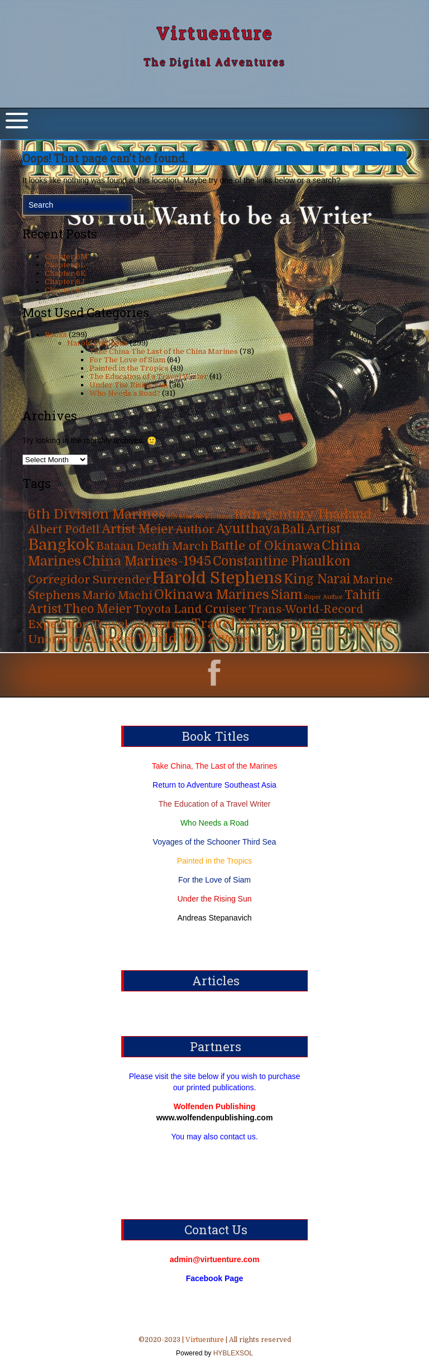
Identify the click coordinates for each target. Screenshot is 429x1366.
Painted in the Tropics (129, 368)
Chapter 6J (65, 281)
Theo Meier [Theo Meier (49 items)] (98, 609)
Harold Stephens (97, 343)
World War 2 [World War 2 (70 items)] (176, 638)
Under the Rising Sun (214, 898)
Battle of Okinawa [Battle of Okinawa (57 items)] (265, 546)
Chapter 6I (64, 290)
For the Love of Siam (214, 879)
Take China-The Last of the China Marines (163, 351)
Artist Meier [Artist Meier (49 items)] (138, 529)
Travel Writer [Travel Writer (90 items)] (237, 623)
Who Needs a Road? (124, 393)
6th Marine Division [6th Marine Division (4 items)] (199, 516)
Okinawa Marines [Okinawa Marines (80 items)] (211, 594)
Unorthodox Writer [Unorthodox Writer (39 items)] (82, 639)
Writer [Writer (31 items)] (235, 639)
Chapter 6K (65, 273)
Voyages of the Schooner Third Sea (215, 841)
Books (56, 334)
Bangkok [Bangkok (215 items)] (61, 545)
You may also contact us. (214, 1136)
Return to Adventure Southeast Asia (214, 784)
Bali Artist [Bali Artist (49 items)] (311, 529)
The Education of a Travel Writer (148, 376)
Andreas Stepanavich (214, 917)
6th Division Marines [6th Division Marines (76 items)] (96, 514)
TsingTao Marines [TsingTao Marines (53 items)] (338, 624)
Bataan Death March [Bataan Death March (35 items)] (152, 546)
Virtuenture (214, 33)
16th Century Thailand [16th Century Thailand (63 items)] (302, 514)
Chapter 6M (66, 256)
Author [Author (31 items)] (194, 529)
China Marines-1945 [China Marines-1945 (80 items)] (147, 561)
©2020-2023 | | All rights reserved (214, 1347)
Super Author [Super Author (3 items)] (323, 597)
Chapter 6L (65, 265)
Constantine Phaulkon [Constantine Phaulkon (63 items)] (281, 561)
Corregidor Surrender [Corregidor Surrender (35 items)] (89, 579)
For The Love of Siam (127, 360)
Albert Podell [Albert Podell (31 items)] (64, 529)
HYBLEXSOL (232, 1353)
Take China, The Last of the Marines (215, 765)
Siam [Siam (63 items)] (286, 595)
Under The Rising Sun (128, 385)
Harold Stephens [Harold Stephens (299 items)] (217, 578)
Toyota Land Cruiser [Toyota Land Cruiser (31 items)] (190, 609)
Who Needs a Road (214, 822)
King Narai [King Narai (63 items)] (317, 579)
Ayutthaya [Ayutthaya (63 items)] (248, 529)
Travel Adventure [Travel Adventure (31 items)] (141, 624)
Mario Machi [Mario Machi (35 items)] (117, 595)
